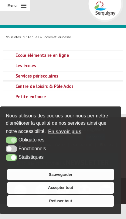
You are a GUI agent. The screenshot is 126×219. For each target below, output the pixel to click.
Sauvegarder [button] (61, 174)
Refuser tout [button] (60, 201)
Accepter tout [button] (60, 187)
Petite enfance (30, 96)
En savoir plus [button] (64, 131)
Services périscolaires (36, 76)
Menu (12, 5)
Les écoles (25, 65)
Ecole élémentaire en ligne (42, 55)
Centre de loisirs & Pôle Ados (44, 86)
